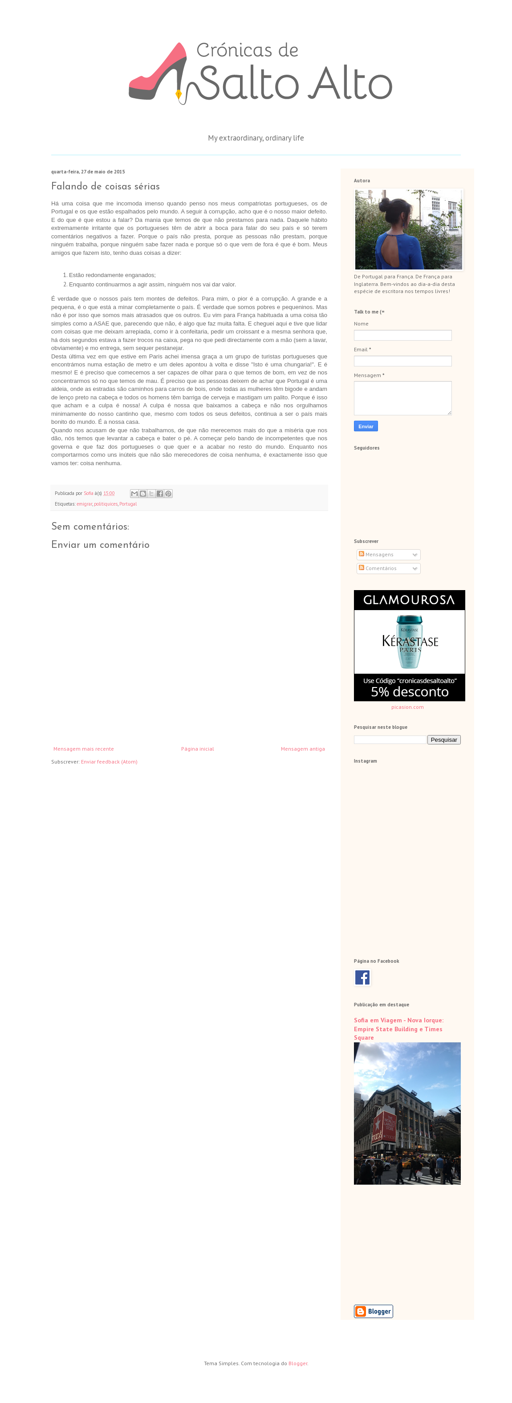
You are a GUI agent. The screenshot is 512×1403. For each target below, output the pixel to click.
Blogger (298, 1363)
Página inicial (197, 748)
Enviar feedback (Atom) (109, 761)
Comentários (378, 568)
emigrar (84, 504)
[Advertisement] (398, 1244)
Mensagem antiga (303, 748)
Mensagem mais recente (83, 748)
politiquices (106, 504)
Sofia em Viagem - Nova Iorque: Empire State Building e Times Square (398, 1028)
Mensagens (376, 554)
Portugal (128, 504)
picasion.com (407, 707)
